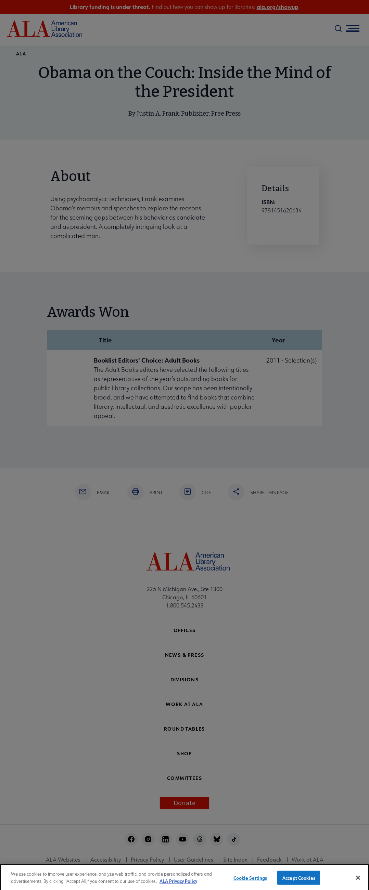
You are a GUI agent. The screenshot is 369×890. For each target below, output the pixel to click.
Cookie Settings (250, 881)
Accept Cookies (298, 881)
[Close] (358, 880)
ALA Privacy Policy (178, 884)
